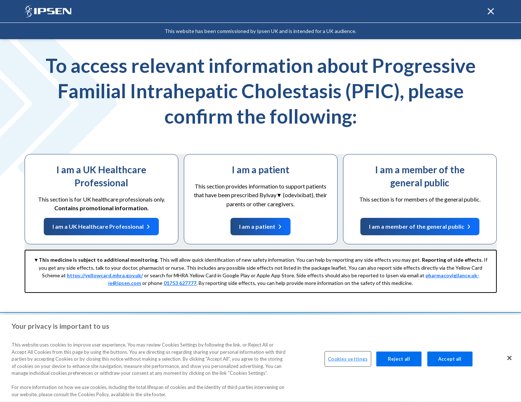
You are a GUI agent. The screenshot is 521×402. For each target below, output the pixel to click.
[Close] (509, 360)
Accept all (449, 361)
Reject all (399, 361)
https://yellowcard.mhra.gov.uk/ (105, 275)
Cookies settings (348, 361)
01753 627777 (180, 283)
